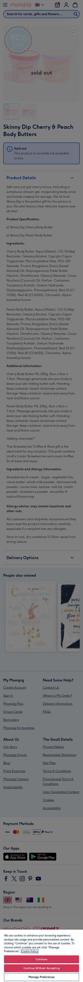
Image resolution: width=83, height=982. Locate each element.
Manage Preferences (41, 977)
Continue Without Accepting (41, 968)
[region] (41, 955)
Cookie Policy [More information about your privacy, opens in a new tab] (29, 951)
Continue (41, 959)
